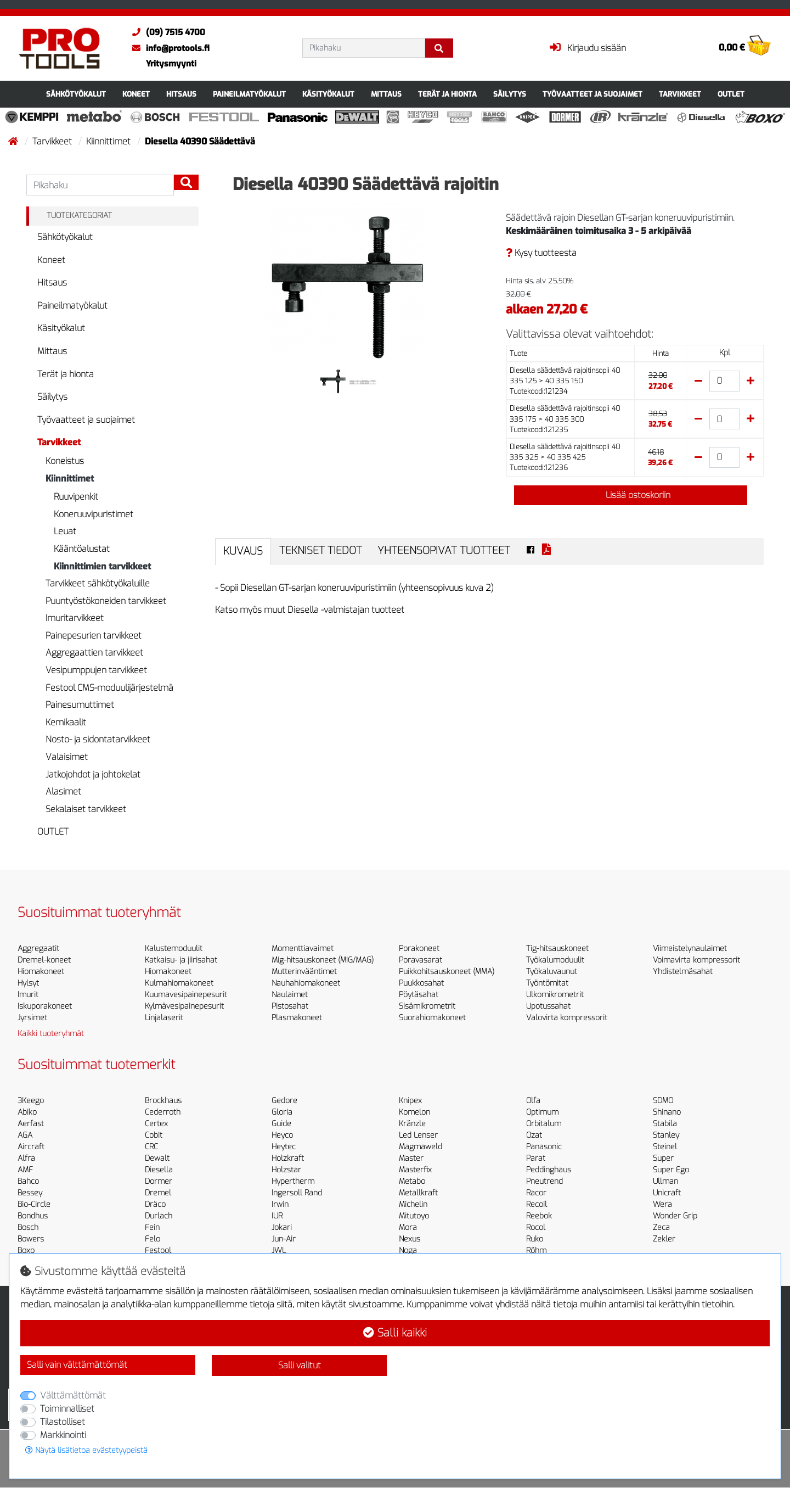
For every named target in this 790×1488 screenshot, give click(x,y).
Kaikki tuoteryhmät (51, 1033)
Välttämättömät (73, 1395)
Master (411, 1158)
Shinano (667, 1112)
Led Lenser (418, 1135)
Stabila (665, 1123)
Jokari (282, 1227)
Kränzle (412, 1123)
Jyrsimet (32, 1017)
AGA (25, 1135)
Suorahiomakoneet (432, 1017)
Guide (281, 1123)
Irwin (280, 1204)
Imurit (28, 994)
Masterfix (415, 1170)
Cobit (153, 1135)
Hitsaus (181, 94)
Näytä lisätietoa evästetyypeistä (86, 1450)
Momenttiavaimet (303, 948)
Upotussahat (548, 1006)
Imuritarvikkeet (75, 618)
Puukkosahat (421, 983)
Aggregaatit (38, 948)
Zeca (661, 1227)
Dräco (155, 1204)
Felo (152, 1239)
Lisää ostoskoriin (630, 495)
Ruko (534, 1239)
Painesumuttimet (80, 705)
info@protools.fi (168, 48)
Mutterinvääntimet (304, 971)
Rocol (535, 1227)
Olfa (533, 1100)
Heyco (282, 1135)
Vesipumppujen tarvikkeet (96, 670)
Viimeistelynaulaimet (690, 948)
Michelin (413, 1204)
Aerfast (31, 1123)
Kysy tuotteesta (541, 253)
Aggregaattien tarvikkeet (94, 652)
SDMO (663, 1100)
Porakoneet (419, 948)
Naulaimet (290, 994)
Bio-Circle (34, 1204)
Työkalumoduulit (555, 960)
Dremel (158, 1193)
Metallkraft (418, 1193)
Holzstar (286, 1170)
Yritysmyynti (171, 63)
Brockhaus (163, 1100)
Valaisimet (67, 757)
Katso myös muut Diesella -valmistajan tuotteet (309, 610)
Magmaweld (420, 1147)
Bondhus (33, 1216)
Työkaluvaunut (551, 971)
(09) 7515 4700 (166, 32)
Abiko (27, 1112)
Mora (408, 1227)
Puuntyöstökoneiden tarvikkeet (106, 601)
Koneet (136, 94)
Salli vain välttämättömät (77, 1364)
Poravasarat (420, 960)
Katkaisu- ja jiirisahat (181, 960)
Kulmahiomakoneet (179, 983)
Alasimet (63, 791)
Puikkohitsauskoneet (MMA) (446, 971)
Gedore (284, 1100)
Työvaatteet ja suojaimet (592, 94)
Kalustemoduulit (173, 948)
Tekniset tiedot (320, 550)
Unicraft (667, 1193)
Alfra (26, 1158)
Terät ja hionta (447, 94)
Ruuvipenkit (76, 496)
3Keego (31, 1100)
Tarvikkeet (680, 94)
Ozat (534, 1135)
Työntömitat (547, 983)
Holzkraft (288, 1158)
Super (663, 1158)
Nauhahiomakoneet (306, 983)
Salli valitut (299, 1365)
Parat (535, 1158)
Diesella (159, 1170)
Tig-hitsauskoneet (557, 948)
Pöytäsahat (418, 994)
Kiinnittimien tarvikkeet (102, 566)
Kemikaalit (66, 722)
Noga (408, 1250)
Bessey (30, 1193)
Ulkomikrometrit (555, 994)
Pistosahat (290, 1006)
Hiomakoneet (41, 971)
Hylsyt (28, 983)
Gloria (282, 1112)
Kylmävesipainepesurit (184, 1006)
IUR (277, 1216)
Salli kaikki (395, 1332)
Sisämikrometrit (427, 1006)
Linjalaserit (164, 1017)
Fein (152, 1227)
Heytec (284, 1147)
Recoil (536, 1204)
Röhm (536, 1250)
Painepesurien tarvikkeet (94, 635)
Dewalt (157, 1158)
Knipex (410, 1100)
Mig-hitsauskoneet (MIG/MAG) (323, 960)
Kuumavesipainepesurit (186, 994)
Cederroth (162, 1112)
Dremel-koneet (44, 960)
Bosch (28, 1227)
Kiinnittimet (109, 141)
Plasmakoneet (297, 1017)
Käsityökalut (328, 94)
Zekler (664, 1239)
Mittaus (386, 94)
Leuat (65, 531)
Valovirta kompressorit (566, 1017)
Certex (156, 1123)
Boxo (26, 1250)
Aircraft (31, 1147)
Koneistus (65, 461)
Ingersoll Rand (297, 1193)
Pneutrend (544, 1181)
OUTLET (731, 94)
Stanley (666, 1135)
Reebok (539, 1216)
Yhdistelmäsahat (683, 971)
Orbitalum (543, 1123)
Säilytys (509, 94)
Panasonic (544, 1147)
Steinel (665, 1147)
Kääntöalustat (82, 549)
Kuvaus (243, 551)
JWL (279, 1250)
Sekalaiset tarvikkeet (86, 809)
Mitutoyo (414, 1216)
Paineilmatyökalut (249, 94)
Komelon (414, 1112)
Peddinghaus (548, 1170)
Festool (158, 1250)
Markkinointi (63, 1435)
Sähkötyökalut (76, 94)
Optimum (542, 1112)
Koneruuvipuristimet (93, 514)
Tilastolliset (62, 1422)
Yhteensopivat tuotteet (443, 550)
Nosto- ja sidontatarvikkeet (98, 739)
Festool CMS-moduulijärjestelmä (109, 687)
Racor (536, 1193)
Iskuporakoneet (45, 1006)
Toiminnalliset (67, 1408)
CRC (151, 1147)
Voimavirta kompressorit (696, 960)
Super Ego (671, 1170)
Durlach (158, 1216)
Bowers (31, 1239)
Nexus (409, 1239)
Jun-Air (284, 1239)
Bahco (28, 1181)
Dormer (158, 1181)
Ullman (665, 1181)
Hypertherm (293, 1181)
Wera (662, 1204)
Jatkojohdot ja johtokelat (93, 774)
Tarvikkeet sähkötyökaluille (98, 583)
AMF (25, 1170)
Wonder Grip (675, 1216)
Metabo (412, 1181)
